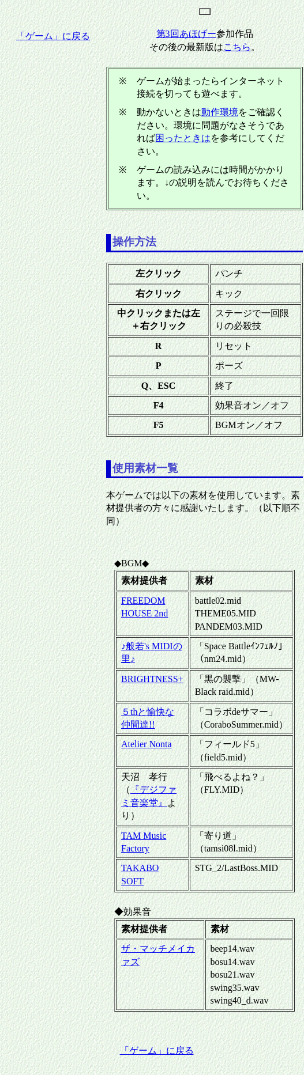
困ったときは (183, 138)
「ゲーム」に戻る (53, 36)
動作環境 (219, 112)
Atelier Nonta (146, 744)
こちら (237, 47)
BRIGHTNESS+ (152, 679)
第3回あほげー (186, 34)
